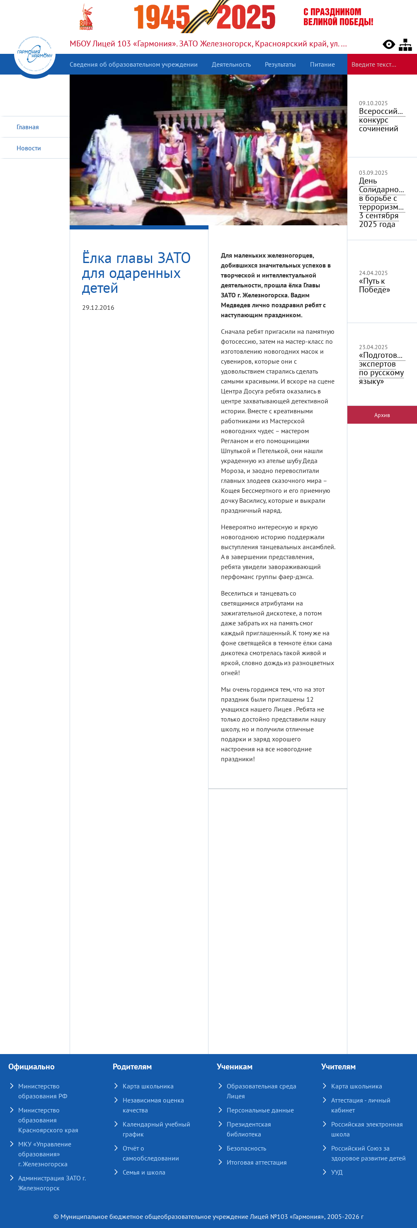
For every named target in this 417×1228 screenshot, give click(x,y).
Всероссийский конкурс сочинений (387, 120)
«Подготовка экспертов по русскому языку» (382, 368)
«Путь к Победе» (374, 285)
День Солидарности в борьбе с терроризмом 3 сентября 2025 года (384, 202)
